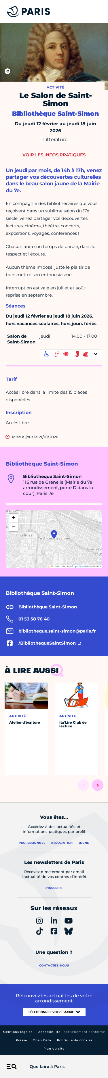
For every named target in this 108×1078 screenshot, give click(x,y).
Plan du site (54, 1048)
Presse (21, 1040)
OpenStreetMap (81, 566)
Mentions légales (18, 1032)
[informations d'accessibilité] (71, 354)
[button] (54, 534)
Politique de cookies (74, 1040)
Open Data (42, 1040)
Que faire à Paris (47, 1066)
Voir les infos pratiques (54, 154)
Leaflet (55, 566)
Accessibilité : (71, 1032)
